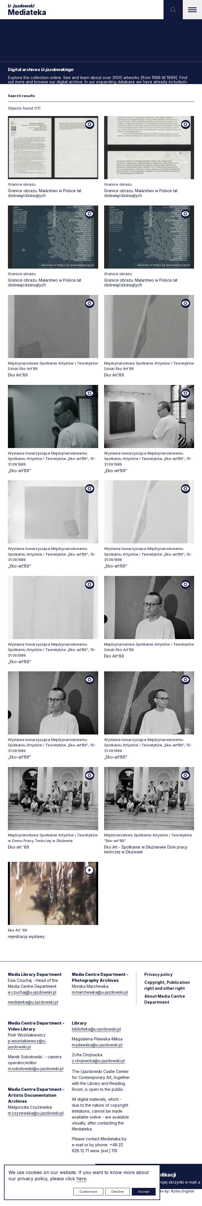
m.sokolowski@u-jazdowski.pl (35, 1068)
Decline (117, 1192)
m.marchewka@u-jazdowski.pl (100, 992)
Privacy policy (158, 974)
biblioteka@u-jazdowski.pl (96, 1029)
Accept (143, 1192)
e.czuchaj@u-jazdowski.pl (32, 992)
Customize (88, 1192)
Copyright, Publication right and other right (167, 985)
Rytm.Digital (182, 1191)
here (81, 1178)
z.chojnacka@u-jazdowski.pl (98, 1060)
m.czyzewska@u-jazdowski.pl (36, 1113)
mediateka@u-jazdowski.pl (33, 1002)
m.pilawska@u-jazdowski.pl (97, 1044)
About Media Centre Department (164, 999)
